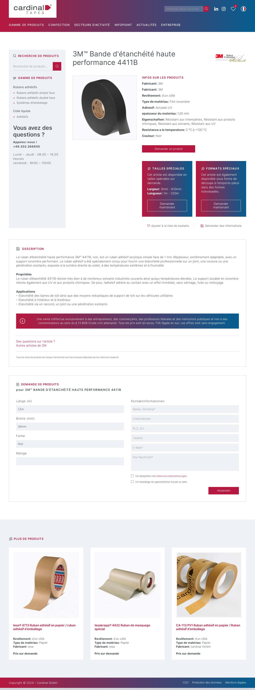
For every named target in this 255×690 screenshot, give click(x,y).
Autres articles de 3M (31, 346)
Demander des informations (223, 226)
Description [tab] (32, 249)
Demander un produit (168, 149)
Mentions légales (235, 685)
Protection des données (204, 685)
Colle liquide (21, 111)
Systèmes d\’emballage (32, 102)
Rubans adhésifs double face (36, 97)
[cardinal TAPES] (32, 9)
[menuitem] (28, 25)
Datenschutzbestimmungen (172, 477)
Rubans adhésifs (25, 87)
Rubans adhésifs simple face (36, 93)
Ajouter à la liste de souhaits (170, 226)
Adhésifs (22, 116)
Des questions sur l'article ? (35, 341)
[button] (243, 9)
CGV (182, 685)
